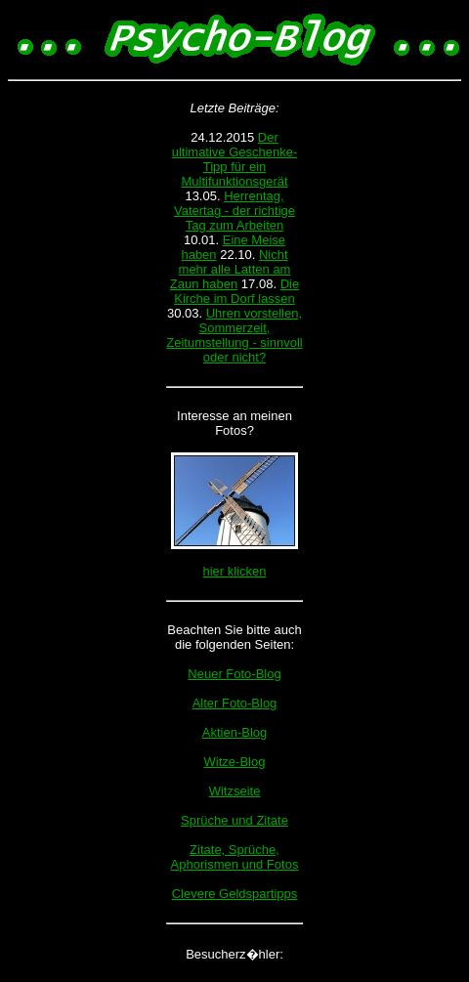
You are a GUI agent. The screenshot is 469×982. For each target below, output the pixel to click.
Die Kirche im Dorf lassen (236, 291)
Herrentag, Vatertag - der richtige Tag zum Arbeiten (234, 211)
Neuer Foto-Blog (234, 673)
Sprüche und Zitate (234, 820)
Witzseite (235, 791)
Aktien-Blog (234, 732)
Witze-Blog (235, 761)
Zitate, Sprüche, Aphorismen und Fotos (235, 857)
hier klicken (234, 571)
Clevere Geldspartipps (235, 893)
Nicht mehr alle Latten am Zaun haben (230, 269)
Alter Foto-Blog (234, 703)
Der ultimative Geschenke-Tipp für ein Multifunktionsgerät (235, 159)
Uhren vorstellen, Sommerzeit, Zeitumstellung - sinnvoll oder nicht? (234, 335)
